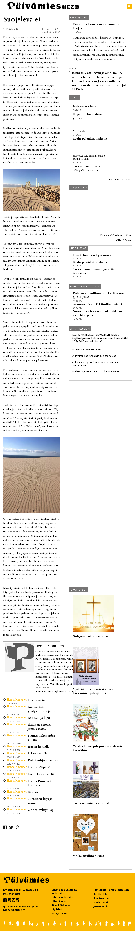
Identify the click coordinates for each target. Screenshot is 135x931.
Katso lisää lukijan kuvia (115, 234)
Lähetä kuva (123, 239)
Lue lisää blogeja (120, 179)
